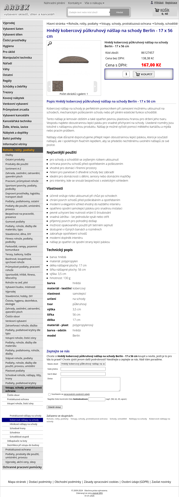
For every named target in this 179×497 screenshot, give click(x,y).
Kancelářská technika (17, 121)
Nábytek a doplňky (15, 133)
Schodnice (15, 432)
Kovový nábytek (13, 98)
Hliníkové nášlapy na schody (23, 424)
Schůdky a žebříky (15, 86)
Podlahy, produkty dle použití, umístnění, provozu (22, 455)
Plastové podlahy (15, 370)
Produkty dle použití (16, 164)
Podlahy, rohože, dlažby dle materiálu (21, 344)
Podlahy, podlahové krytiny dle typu (22, 331)
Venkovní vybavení (15, 104)
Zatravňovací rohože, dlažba (21, 325)
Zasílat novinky (161, 482)
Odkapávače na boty (17, 440)
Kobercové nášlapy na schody (24, 419)
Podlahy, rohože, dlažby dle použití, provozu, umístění (21, 364)
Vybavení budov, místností (20, 287)
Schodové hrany (18, 428)
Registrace (171, 2)
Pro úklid (9, 52)
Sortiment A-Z (13, 168)
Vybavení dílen (13, 34)
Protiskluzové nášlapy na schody (25, 415)
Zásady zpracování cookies (101, 482)
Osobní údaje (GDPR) (135, 482)
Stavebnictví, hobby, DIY (19, 296)
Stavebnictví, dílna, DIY (18, 234)
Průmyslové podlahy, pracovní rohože (22, 268)
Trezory (8, 92)
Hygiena (8, 46)
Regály (7, 81)
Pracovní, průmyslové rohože (21, 181)
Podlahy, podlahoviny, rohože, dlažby (22, 352)
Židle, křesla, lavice (15, 127)
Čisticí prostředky (14, 40)
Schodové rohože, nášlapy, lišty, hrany (23, 376)
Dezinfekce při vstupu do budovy (23, 445)
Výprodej (9, 23)
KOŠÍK (164, 10)
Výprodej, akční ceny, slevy (20, 462)
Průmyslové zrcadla (16, 109)
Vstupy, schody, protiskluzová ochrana (126, 24)
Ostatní (8, 75)
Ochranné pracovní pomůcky (22, 467)
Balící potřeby (12, 138)
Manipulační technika (17, 57)
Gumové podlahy (15, 221)
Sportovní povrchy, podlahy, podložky (21, 187)
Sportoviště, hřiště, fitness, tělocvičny (20, 276)
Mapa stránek (17, 482)
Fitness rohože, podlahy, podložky (19, 240)
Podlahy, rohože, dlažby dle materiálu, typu (21, 227)
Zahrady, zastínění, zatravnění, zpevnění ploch (22, 310)
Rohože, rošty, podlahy (83, 24)
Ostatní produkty (15, 159)
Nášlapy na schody (138, 421)
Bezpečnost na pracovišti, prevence (19, 215)
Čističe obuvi (12, 316)
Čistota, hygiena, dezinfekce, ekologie (21, 302)
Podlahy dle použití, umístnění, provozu (22, 207)
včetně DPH (97, 493)
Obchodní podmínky (68, 482)
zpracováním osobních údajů (77, 397)
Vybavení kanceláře (16, 115)
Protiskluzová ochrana (18, 399)
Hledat (119, 12)
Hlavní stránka (56, 24)
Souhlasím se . (71, 397)
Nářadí (7, 63)
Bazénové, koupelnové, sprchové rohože (18, 260)
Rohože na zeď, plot (16, 282)
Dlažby (9, 155)
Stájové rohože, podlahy (19, 358)
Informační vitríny (15, 144)
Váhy (6, 69)
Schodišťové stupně (19, 436)
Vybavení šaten (13, 29)
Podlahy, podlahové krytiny (20, 383)
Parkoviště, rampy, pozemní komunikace (21, 248)
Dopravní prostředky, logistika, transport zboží (22, 195)
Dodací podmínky (40, 482)
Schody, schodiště (166, 24)
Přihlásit (159, 2)
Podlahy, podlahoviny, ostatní (22, 201)
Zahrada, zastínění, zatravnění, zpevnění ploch (22, 174)
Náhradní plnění (54, 3)
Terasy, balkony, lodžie (18, 254)
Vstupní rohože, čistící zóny (20, 338)
